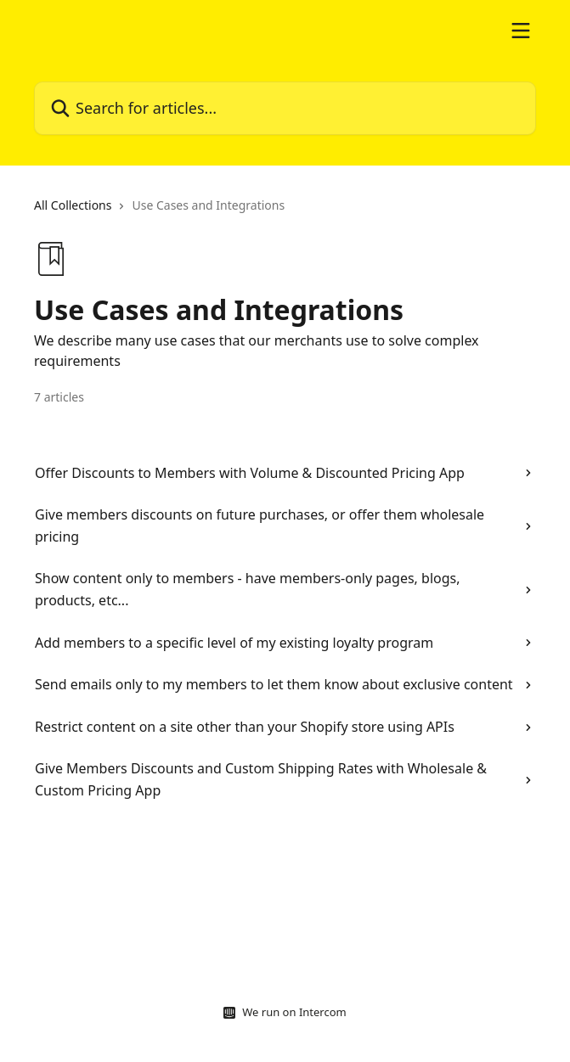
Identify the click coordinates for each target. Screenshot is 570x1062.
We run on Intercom (294, 1012)
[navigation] (285, 212)
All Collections (72, 205)
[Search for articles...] (285, 108)
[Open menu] (520, 30)
